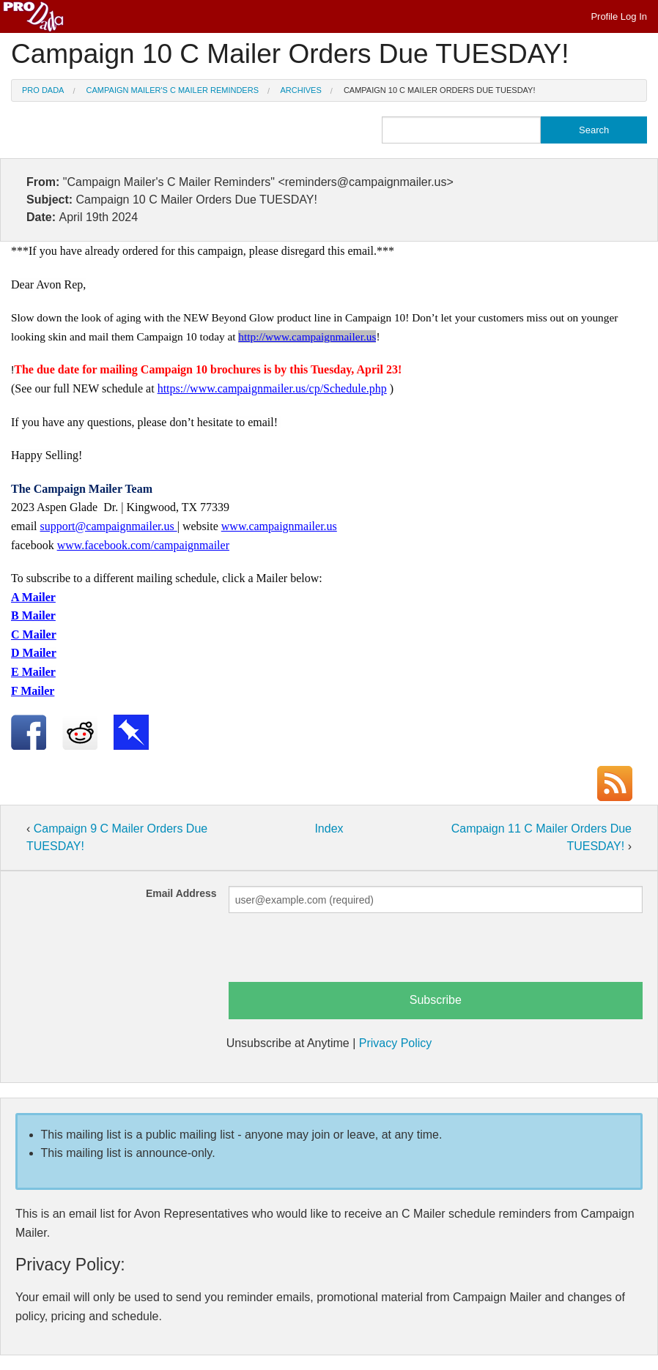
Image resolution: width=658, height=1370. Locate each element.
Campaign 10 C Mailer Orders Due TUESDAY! (440, 90)
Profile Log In (619, 16)
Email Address (181, 893)
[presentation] (340, 953)
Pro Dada (43, 90)
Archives (301, 90)
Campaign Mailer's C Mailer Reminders (172, 90)
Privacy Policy (395, 1043)
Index (328, 828)
